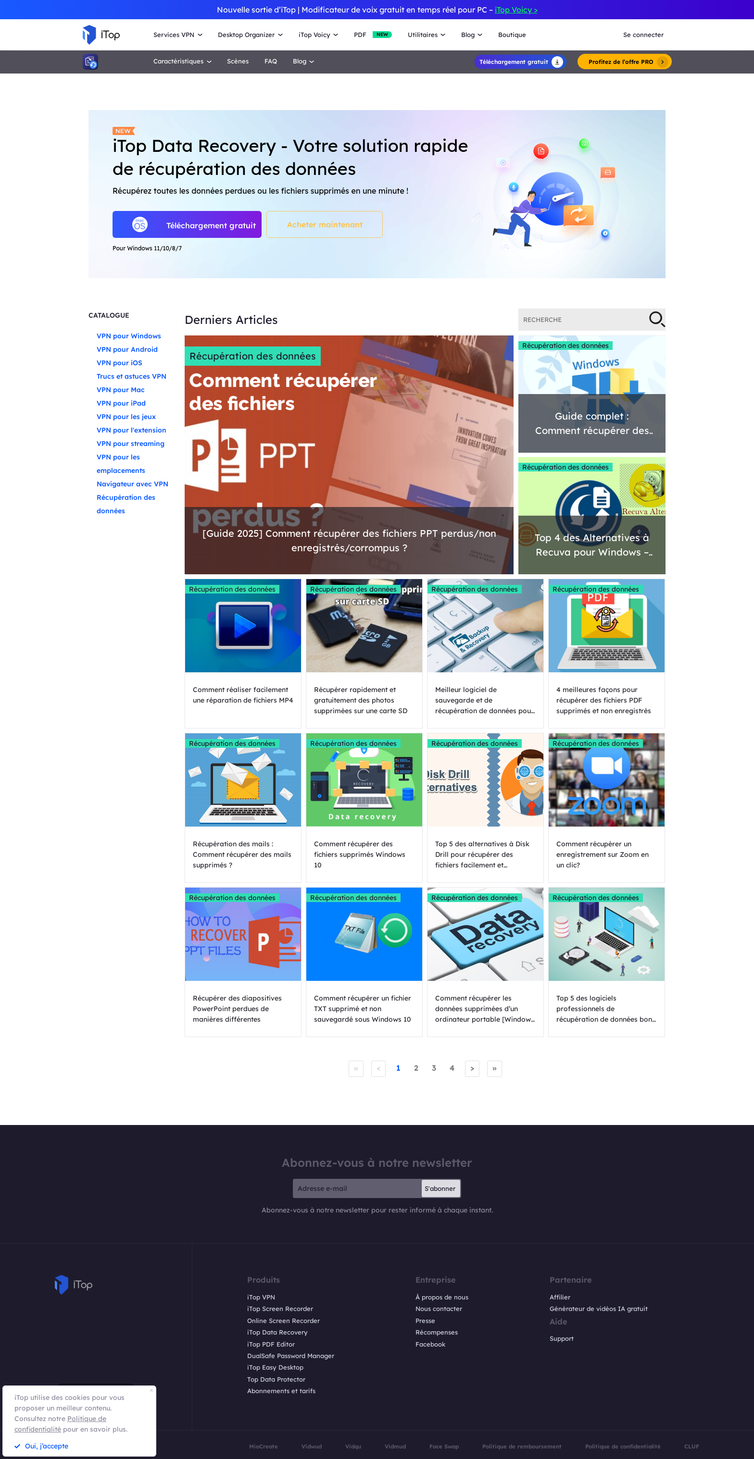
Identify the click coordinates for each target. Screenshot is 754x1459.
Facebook (430, 1344)
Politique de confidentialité (623, 1446)
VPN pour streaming (130, 443)
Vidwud (312, 1446)
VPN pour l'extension (131, 430)
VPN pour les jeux (126, 416)
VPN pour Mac (121, 389)
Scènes (238, 61)
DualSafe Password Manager (290, 1356)
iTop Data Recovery (277, 1332)
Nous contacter (438, 1308)
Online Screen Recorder (283, 1320)
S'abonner (440, 1188)
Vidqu (353, 1446)
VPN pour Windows (129, 336)
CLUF (691, 1446)
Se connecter (643, 34)
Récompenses (436, 1332)
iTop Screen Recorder (280, 1308)
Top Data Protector (276, 1379)
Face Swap (444, 1446)
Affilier (560, 1297)
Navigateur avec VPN (132, 484)
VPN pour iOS (119, 363)
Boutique (512, 34)
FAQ (270, 61)
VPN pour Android (127, 349)
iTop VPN (261, 1297)
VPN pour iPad (121, 403)
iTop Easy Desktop (275, 1367)
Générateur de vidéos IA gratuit (599, 1308)
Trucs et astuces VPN (131, 376)
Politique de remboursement (522, 1446)
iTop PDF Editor (271, 1344)
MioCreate (263, 1446)
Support (562, 1338)
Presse (425, 1320)
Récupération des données (252, 356)
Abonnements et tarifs (281, 1391)
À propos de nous (441, 1297)
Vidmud (395, 1446)
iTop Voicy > (516, 9)
